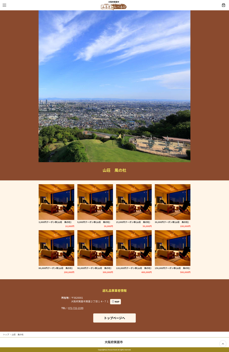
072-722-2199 (75, 308)
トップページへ (114, 318)
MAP (117, 301)
